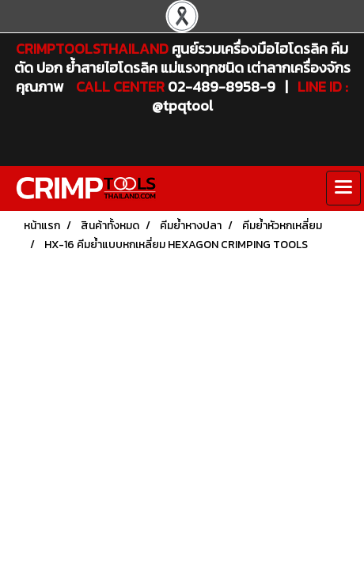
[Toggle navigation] (343, 188)
